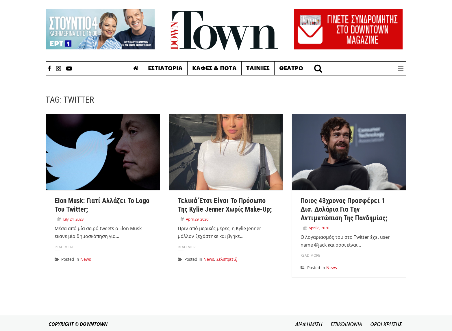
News (85, 259)
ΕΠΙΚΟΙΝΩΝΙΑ (346, 324)
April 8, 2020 (319, 227)
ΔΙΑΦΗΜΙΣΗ (308, 324)
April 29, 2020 (197, 219)
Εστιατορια (165, 68)
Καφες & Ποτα (214, 68)
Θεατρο (291, 68)
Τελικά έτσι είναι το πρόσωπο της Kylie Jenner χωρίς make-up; (225, 205)
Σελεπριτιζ (226, 259)
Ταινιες (258, 68)
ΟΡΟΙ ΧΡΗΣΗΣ (386, 324)
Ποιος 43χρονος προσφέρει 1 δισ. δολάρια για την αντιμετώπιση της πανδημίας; (344, 209)
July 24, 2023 (73, 219)
